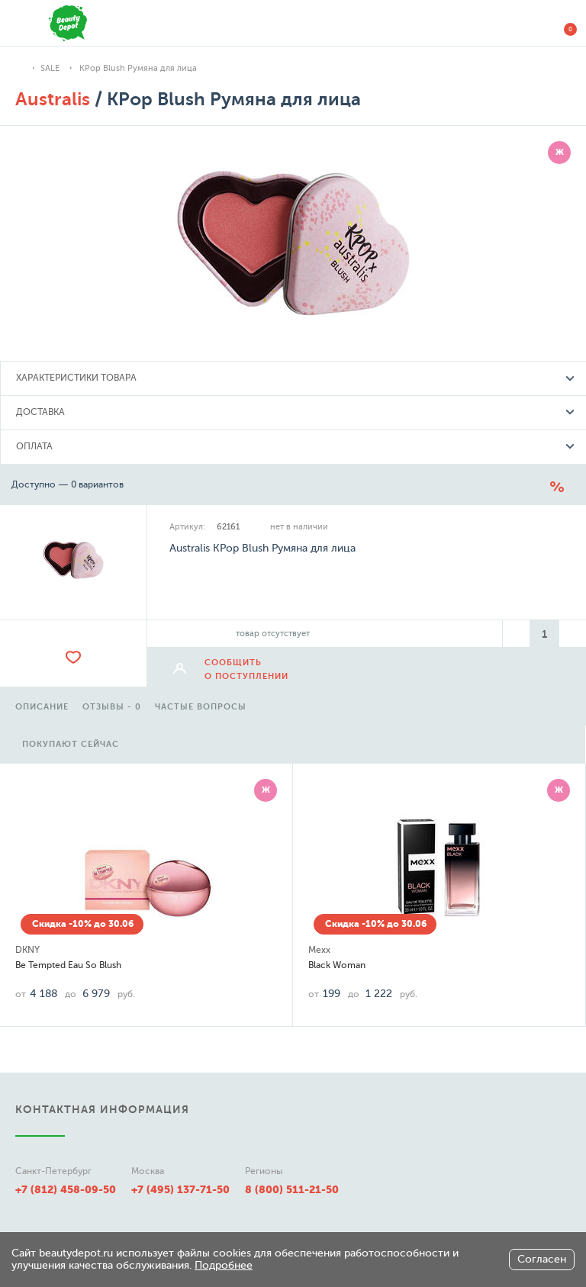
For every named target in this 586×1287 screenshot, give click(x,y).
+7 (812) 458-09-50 (65, 1189)
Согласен (541, 1259)
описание (42, 707)
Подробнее (224, 1265)
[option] (42, 705)
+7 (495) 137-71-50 (180, 1189)
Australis (52, 99)
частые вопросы (200, 707)
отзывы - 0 (111, 707)
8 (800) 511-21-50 (292, 1189)
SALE (50, 68)
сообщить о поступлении (246, 669)
